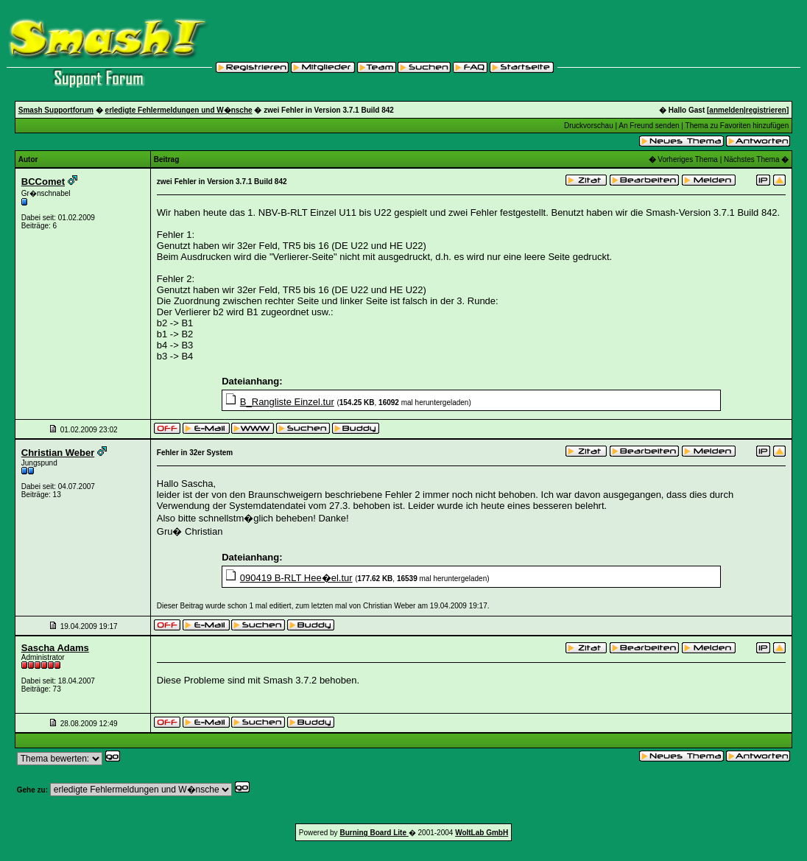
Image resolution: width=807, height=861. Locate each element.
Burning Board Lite (373, 833)
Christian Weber (57, 452)
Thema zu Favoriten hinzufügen (737, 126)
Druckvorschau (588, 126)
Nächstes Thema (751, 159)
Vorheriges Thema (688, 159)
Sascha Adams (55, 647)
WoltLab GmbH (481, 833)
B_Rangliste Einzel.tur (287, 401)
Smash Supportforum (56, 110)
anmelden (726, 110)
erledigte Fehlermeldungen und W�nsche (179, 110)
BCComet (43, 181)
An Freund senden (649, 126)
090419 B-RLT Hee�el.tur (296, 577)
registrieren (766, 110)
